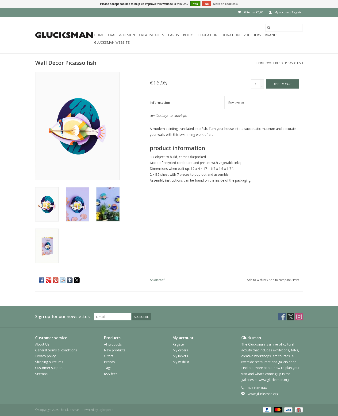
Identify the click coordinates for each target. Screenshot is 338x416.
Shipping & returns (49, 362)
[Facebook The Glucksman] (282, 316)
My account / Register (286, 12)
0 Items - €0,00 (251, 12)
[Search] (284, 27)
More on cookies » (225, 4)
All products (113, 344)
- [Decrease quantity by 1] (261, 86)
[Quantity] (255, 84)
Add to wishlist (257, 280)
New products (114, 350)
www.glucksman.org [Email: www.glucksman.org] (263, 394)
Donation (231, 35)
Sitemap (41, 374)
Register (179, 344)
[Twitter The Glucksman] (290, 316)
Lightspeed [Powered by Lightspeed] (106, 410)
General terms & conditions (56, 350)
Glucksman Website (112, 42)
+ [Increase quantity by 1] (262, 82)
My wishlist (181, 362)
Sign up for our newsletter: (62, 316)
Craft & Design (121, 35)
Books (188, 35)
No (207, 4)
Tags (107, 367)
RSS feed (111, 374)
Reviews (236, 102)
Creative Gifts (151, 35)
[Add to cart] (282, 84)
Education (208, 35)
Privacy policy (45, 356)
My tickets (180, 356)
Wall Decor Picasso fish (285, 63)
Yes (195, 4)
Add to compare (280, 280)
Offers (108, 356)
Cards (173, 35)
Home (99, 35)
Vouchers (252, 35)
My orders (180, 350)
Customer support (49, 367)
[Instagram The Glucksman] (299, 316)
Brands (271, 35)
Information (160, 102)
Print (296, 280)
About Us (42, 344)
